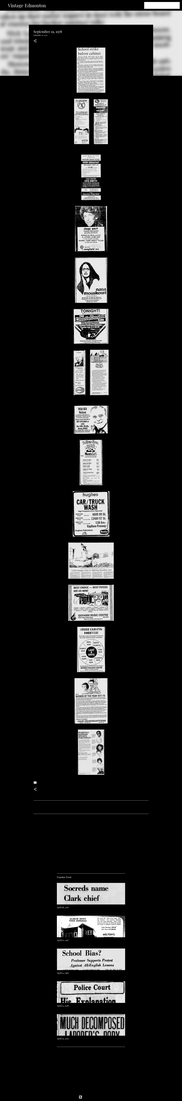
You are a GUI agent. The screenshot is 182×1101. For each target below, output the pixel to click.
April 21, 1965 (63, 973)
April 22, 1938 (63, 1005)
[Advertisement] (91, 842)
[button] (35, 41)
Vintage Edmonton (27, 5)
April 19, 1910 (63, 1038)
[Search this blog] (165, 5)
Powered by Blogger (91, 1097)
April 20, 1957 (63, 940)
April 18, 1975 (63, 907)
